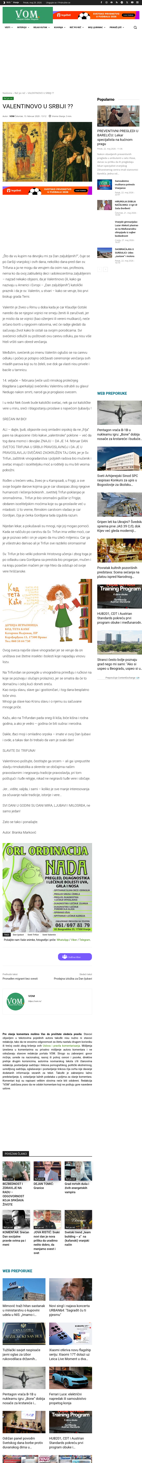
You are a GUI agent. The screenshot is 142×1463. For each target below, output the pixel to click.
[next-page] (105, 258)
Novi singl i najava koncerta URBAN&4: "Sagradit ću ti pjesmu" (69, 1290)
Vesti (100, 125)
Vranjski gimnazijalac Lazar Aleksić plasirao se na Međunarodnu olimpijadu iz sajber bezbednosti (126, 219)
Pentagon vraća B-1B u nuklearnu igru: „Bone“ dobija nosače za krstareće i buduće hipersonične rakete (24, 1378)
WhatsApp (63, 939)
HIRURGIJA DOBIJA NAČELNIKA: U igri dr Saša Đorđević (125, 196)
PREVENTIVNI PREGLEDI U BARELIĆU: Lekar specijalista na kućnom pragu (117, 135)
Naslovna (7, 93)
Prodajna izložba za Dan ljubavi (73, 978)
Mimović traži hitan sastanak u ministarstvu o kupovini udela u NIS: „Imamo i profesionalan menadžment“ (24, 1290)
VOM (11, 116)
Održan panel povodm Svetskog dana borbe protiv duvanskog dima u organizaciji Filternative (23, 1423)
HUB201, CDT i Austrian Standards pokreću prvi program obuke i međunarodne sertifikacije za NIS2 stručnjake (70, 1423)
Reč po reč (20, 93)
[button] (135, 27)
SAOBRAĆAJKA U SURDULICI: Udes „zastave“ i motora (124, 242)
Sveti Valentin (49, 934)
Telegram (84, 939)
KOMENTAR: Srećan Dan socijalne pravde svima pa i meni (16, 1226)
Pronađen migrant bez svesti (20, 978)
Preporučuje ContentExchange (122, 667)
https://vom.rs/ (34, 1001)
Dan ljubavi (18, 934)
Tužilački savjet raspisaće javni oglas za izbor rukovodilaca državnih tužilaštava (21, 1334)
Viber (74, 939)
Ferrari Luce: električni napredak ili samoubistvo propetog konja (67, 1378)
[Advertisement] (71, 59)
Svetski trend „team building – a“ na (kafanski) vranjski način (78, 1226)
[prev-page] (99, 258)
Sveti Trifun (33, 934)
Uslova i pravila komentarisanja (61, 1045)
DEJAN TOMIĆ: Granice (46, 1183)
